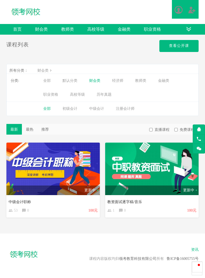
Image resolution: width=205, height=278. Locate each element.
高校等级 (95, 29)
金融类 (124, 29)
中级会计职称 (20, 202)
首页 (17, 29)
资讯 (195, 250)
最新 (14, 129)
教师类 (67, 29)
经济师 (117, 81)
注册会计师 (125, 109)
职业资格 (152, 29)
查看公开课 (179, 46)
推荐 (45, 129)
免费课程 (184, 130)
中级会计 (96, 109)
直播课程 (159, 130)
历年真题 (104, 94)
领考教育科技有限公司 (137, 259)
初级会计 (69, 109)
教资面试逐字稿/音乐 (124, 202)
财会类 (41, 29)
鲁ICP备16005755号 (183, 259)
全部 (47, 81)
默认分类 (69, 81)
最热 (29, 129)
